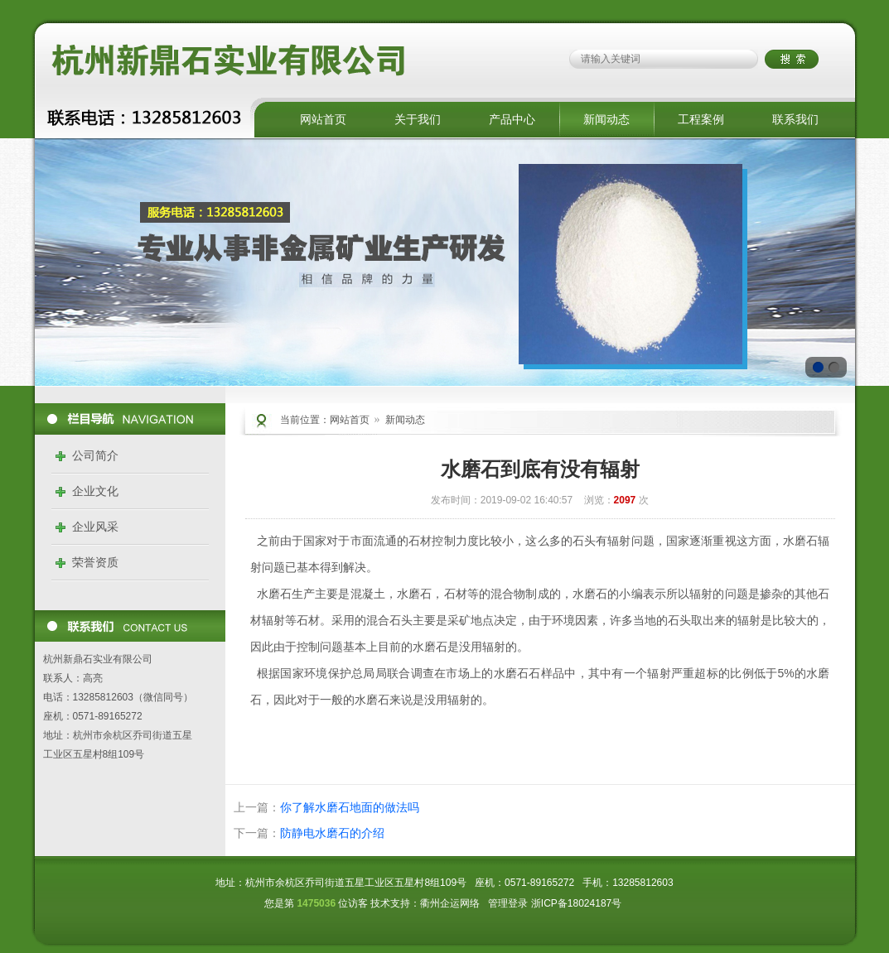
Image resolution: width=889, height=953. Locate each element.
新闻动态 (606, 119)
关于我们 (417, 119)
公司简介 (95, 455)
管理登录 (508, 903)
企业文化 (95, 491)
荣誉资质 (95, 562)
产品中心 (512, 119)
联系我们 (795, 119)
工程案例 (701, 119)
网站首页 (323, 119)
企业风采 (95, 526)
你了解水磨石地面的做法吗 (349, 807)
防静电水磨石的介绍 (332, 833)
